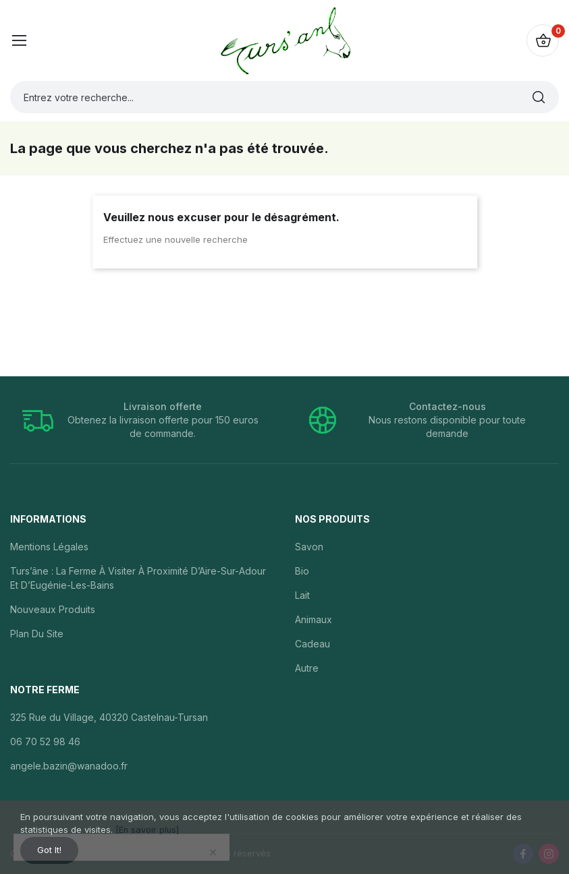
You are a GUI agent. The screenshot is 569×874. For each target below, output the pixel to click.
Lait (302, 595)
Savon (309, 546)
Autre (307, 668)
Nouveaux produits (52, 609)
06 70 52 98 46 (45, 741)
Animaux (313, 619)
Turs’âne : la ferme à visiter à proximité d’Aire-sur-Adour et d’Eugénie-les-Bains (138, 578)
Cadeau (312, 643)
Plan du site (36, 633)
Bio (302, 571)
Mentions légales (49, 546)
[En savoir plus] (147, 826)
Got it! (52, 848)
